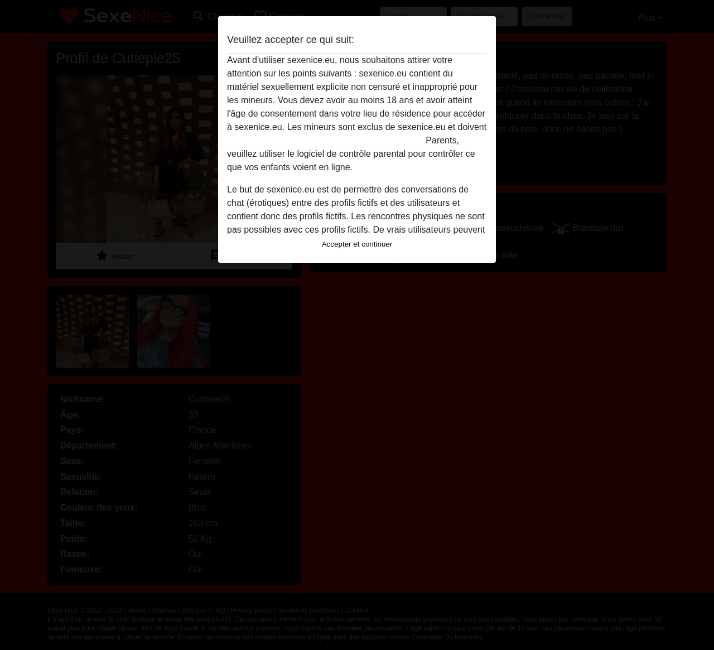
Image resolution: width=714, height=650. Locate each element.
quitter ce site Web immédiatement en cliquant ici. (325, 140)
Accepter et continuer (357, 244)
